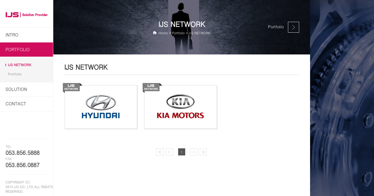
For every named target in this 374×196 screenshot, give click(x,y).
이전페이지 (170, 152)
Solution (16, 89)
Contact (15, 103)
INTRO (11, 35)
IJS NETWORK (19, 64)
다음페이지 (195, 152)
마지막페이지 (204, 152)
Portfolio (17, 49)
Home (163, 32)
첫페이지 (161, 152)
